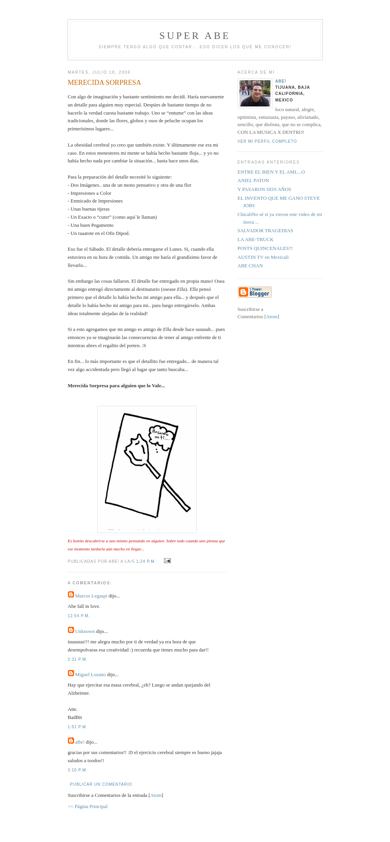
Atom (156, 795)
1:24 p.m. (146, 561)
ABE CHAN (250, 265)
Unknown (85, 631)
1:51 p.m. (78, 727)
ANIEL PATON (253, 180)
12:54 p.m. (79, 616)
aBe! (80, 742)
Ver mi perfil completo (267, 141)
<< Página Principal (88, 806)
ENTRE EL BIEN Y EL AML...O (271, 172)
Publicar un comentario (101, 784)
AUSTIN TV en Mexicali (263, 257)
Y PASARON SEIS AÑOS (265, 189)
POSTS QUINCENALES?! (265, 248)
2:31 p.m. (78, 659)
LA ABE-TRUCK (256, 239)
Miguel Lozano (90, 674)
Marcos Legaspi (91, 596)
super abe (195, 35)
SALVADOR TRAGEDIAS (266, 230)
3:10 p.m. (78, 770)
